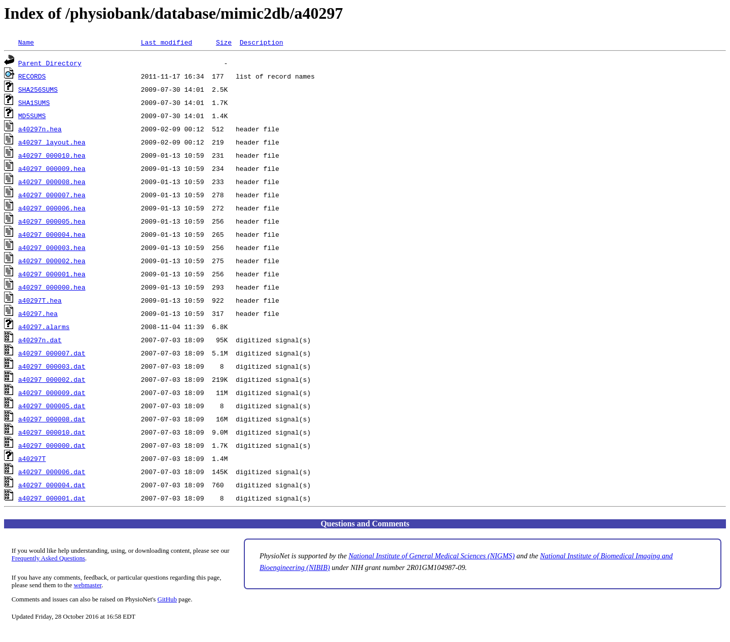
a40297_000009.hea (52, 168)
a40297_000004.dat (52, 484)
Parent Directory (50, 62)
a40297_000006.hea (52, 207)
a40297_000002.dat (52, 379)
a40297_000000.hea (52, 287)
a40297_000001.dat (52, 498)
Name (26, 42)
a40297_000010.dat (52, 432)
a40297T (32, 458)
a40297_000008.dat (52, 418)
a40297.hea (38, 313)
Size (224, 42)
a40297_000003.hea (52, 247)
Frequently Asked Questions (48, 558)
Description (261, 42)
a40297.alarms (43, 326)
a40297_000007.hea (52, 194)
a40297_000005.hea (52, 221)
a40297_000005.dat (52, 405)
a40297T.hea (40, 300)
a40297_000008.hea (52, 181)
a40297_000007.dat (52, 353)
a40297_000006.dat (52, 471)
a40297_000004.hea (52, 234)
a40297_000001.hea (52, 273)
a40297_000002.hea (52, 260)
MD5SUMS (32, 115)
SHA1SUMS (34, 102)
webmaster (87, 585)
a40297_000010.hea (52, 155)
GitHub (167, 599)
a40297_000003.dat (52, 366)
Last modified (166, 42)
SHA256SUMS (38, 89)
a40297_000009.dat (52, 392)
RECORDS (32, 76)
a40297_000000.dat (52, 445)
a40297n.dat (40, 339)
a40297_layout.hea (52, 142)
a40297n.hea (40, 128)
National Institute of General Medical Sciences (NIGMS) (432, 556)
